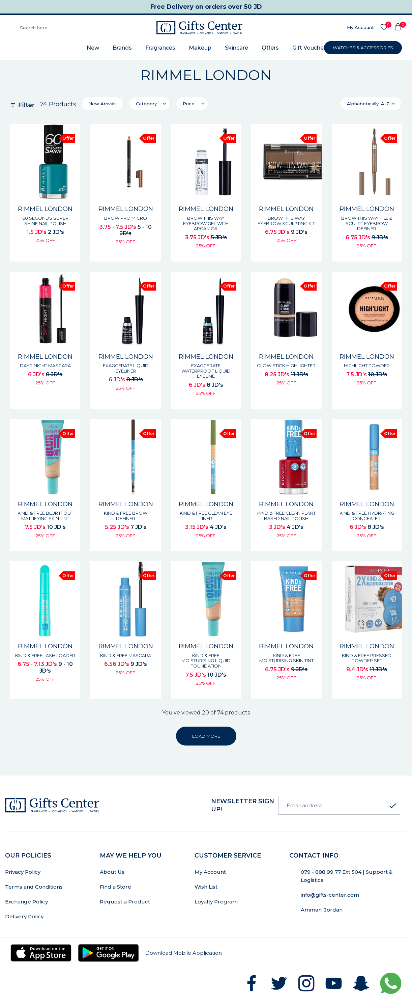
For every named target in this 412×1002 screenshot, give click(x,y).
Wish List (206, 887)
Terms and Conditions (34, 887)
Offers (270, 48)
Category (146, 103)
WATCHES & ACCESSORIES (363, 47)
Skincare (236, 48)
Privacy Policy (22, 872)
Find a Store (115, 887)
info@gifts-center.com (330, 895)
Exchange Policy (26, 901)
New (93, 48)
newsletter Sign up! (242, 805)
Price (189, 103)
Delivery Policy (24, 916)
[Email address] (339, 805)
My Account (360, 27)
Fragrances (160, 48)
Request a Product (125, 901)
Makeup (200, 48)
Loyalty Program (216, 901)
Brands (122, 48)
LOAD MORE (206, 736)
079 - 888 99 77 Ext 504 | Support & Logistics (346, 876)
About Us (112, 872)
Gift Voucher (309, 48)
